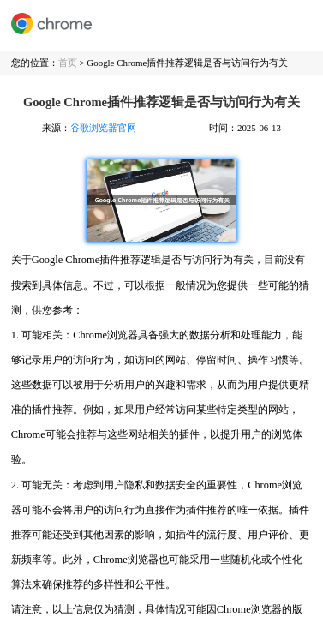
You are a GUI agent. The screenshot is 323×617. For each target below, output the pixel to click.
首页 (67, 62)
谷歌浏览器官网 (103, 128)
